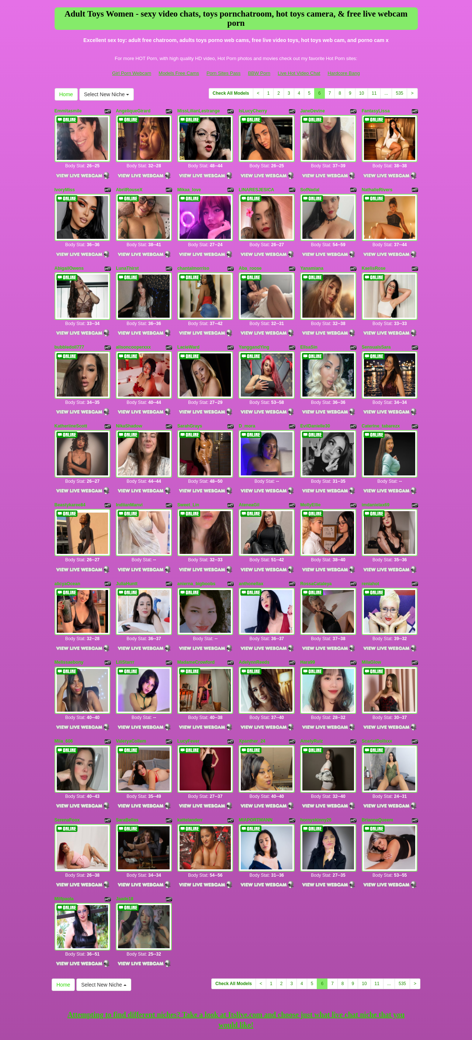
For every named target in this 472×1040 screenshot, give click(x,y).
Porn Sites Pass (223, 73)
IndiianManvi (129, 479)
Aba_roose (250, 258)
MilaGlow (371, 627)
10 (361, 93)
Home (66, 94)
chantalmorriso (193, 258)
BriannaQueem (377, 775)
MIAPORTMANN (255, 775)
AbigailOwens (69, 258)
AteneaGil (249, 479)
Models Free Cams (179, 73)
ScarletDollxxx (377, 701)
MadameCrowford (196, 627)
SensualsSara (376, 332)
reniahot (370, 553)
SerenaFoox (67, 775)
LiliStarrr (125, 627)
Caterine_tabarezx (381, 406)
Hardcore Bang (343, 73)
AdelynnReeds (254, 627)
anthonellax (251, 553)
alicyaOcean (67, 553)
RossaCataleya (316, 553)
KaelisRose (374, 258)
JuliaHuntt (127, 553)
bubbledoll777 (69, 332)
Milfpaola (64, 848)
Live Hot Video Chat (299, 73)
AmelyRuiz (311, 701)
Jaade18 (124, 848)
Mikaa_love (189, 184)
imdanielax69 (375, 479)
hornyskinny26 (316, 775)
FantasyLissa (376, 111)
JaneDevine (312, 111)
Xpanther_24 (252, 701)
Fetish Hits (229, 1023)
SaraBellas (127, 775)
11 (374, 93)
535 (399, 93)
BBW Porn (259, 73)
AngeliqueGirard (133, 111)
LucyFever (188, 701)
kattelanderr (190, 775)
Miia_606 (64, 701)
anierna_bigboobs (196, 553)
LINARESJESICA (256, 184)
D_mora (247, 406)
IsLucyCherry (253, 111)
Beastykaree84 (70, 479)
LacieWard (188, 332)
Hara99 (307, 627)
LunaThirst (127, 258)
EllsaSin (308, 332)
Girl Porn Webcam (131, 73)
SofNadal (309, 184)
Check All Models (231, 93)
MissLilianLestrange (198, 111)
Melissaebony (69, 627)
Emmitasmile (68, 111)
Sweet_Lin (188, 479)
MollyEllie (310, 479)
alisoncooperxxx (133, 332)
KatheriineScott (71, 406)
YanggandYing (254, 332)
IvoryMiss (65, 184)
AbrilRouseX (129, 184)
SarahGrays (189, 406)
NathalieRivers (377, 184)
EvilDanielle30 (315, 406)
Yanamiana (311, 258)
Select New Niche (106, 94)
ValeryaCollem (131, 701)
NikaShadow (129, 406)
